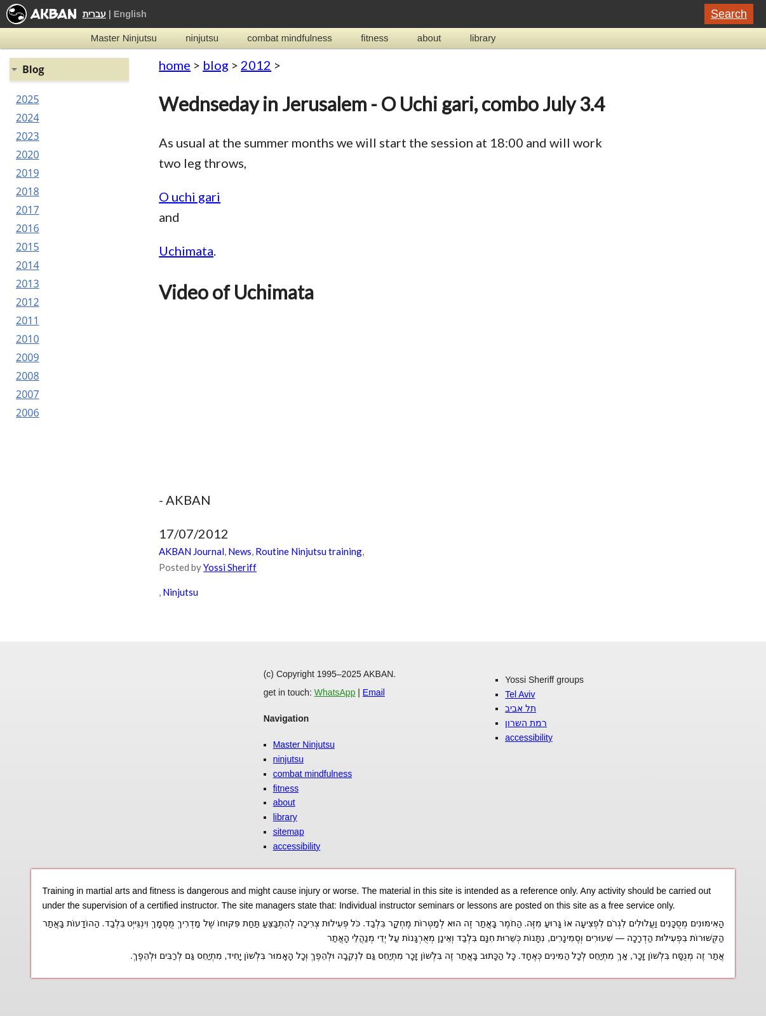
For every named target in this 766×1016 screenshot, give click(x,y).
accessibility (297, 846)
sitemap (288, 832)
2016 (27, 228)
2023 (27, 136)
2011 (27, 320)
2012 (256, 64)
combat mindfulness (289, 37)
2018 (27, 191)
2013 (27, 284)
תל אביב (520, 708)
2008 (27, 376)
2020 (27, 154)
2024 (27, 118)
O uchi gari (189, 196)
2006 (27, 413)
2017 (27, 210)
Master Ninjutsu (124, 37)
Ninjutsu (180, 592)
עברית (94, 14)
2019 (27, 173)
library (483, 37)
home (175, 64)
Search (729, 14)
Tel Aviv (520, 694)
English (130, 14)
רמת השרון (526, 723)
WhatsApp (335, 692)
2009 (27, 357)
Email (374, 692)
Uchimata (186, 250)
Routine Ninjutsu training (308, 551)
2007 (27, 394)
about (429, 37)
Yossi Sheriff (230, 567)
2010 (27, 339)
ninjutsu (201, 37)
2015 (27, 247)
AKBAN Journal (191, 551)
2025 (27, 99)
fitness (374, 37)
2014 (27, 265)
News (240, 551)
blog (216, 64)
